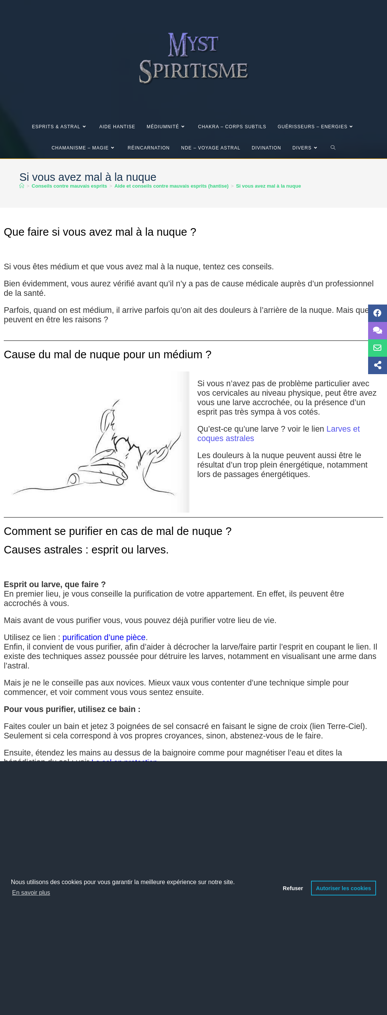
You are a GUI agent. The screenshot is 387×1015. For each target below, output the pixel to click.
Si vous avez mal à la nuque (268, 186)
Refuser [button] (293, 888)
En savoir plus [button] (31, 892)
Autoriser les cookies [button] (343, 888)
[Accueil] (21, 186)
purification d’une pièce (104, 637)
